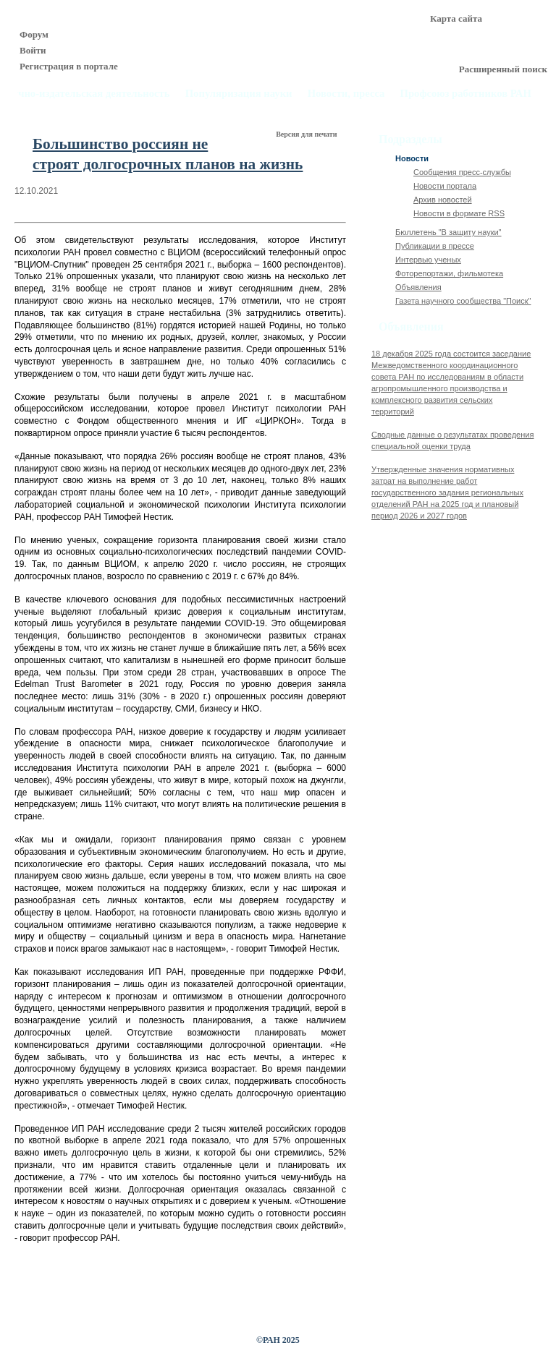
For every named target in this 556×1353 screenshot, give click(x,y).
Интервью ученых (428, 259)
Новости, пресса (346, 94)
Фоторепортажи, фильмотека (449, 273)
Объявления (418, 287)
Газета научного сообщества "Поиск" (463, 300)
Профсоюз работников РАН (466, 94)
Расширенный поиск (503, 69)
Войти (33, 50)
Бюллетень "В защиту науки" (448, 232)
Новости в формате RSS (459, 213)
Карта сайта (456, 18)
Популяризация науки (238, 94)
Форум (34, 34)
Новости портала (444, 186)
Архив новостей (442, 199)
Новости (412, 158)
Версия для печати (307, 134)
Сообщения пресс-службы (462, 172)
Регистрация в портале (69, 66)
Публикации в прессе (434, 246)
